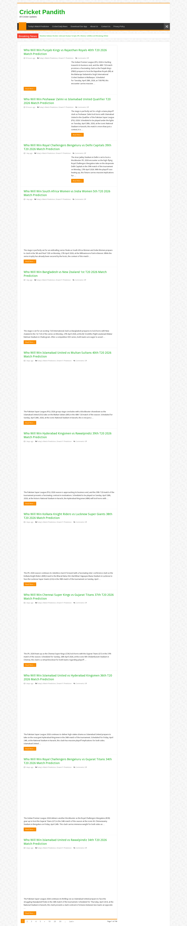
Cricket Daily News (59, 26)
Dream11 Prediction (66, 58)
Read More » (30, 89)
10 (49, 921)
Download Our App (79, 26)
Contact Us (105, 26)
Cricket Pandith (42, 11)
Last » (71, 921)
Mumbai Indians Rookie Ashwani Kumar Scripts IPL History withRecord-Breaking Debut (74, 36)
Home (22, 26)
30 (60, 921)
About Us (94, 26)
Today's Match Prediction (48, 58)
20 (55, 921)
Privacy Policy (119, 26)
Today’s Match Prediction (38, 26)
